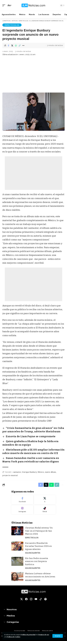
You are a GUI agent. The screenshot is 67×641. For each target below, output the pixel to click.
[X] (45, 500)
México (41, 472)
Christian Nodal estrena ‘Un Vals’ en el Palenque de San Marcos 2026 (39, 531)
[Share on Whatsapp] (16, 45)
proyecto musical (10, 475)
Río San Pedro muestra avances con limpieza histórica (36, 561)
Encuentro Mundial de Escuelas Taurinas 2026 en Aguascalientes (38, 546)
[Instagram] (22, 509)
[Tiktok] (45, 509)
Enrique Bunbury (29, 472)
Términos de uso (43, 634)
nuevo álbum (50, 472)
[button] (57, 636)
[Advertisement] (33, 74)
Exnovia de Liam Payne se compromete (31, 436)
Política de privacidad (28, 634)
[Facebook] (22, 500)
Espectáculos (12, 25)
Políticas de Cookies (13, 637)
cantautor (17, 472)
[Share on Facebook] (8, 45)
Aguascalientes (32, 553)
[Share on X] (12, 45)
